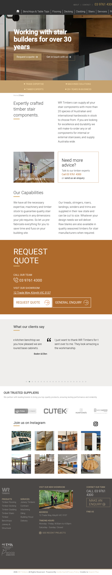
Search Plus (94, 572)
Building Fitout (26, 517)
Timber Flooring (9, 502)
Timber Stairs (8, 513)
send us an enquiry (74, 178)
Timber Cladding (9, 509)
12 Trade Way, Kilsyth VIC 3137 (32, 292)
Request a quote (28, 57)
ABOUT (76, 5)
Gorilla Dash (61, 572)
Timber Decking (9, 506)
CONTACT (86, 5)
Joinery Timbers (27, 502)
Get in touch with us (59, 57)
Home (15, 95)
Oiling (22, 513)
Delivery (24, 520)
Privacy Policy (73, 572)
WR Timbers (23, 572)
